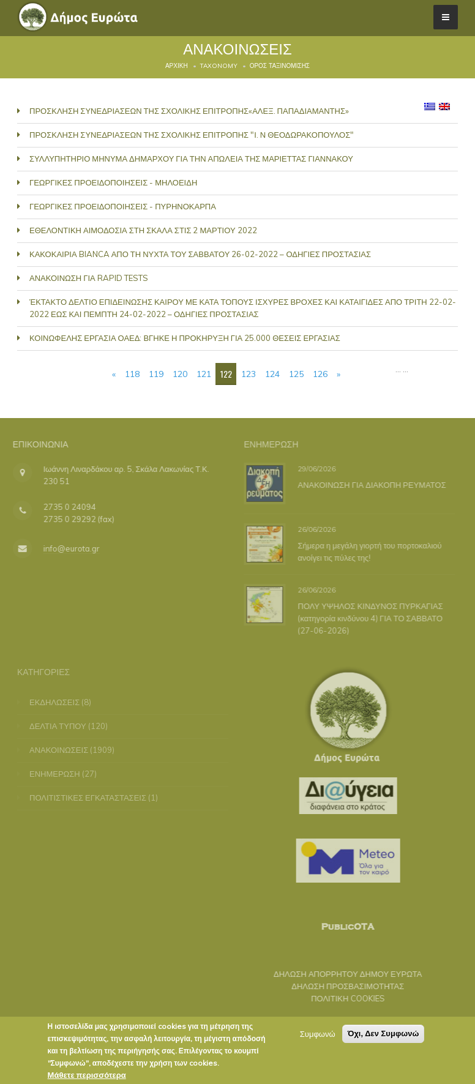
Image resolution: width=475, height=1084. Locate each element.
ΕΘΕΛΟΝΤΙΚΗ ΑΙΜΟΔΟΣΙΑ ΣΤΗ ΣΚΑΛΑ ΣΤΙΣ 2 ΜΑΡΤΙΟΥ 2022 (143, 230)
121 (203, 373)
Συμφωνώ (317, 1034)
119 (156, 373)
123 (248, 373)
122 (226, 373)
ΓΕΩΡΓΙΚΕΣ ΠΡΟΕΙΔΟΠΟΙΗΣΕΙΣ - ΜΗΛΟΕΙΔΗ (113, 182)
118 (132, 373)
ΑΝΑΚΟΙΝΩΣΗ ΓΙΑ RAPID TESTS (88, 278)
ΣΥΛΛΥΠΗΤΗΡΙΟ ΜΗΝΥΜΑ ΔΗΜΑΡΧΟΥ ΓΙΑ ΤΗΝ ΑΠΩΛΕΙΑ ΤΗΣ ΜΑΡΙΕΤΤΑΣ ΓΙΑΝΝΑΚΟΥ (191, 158)
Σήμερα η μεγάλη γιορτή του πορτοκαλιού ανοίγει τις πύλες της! (367, 551)
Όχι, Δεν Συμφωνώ (383, 1034)
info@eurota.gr (64, 548)
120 (180, 373)
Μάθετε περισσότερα (87, 1075)
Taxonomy (219, 66)
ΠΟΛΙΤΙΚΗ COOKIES (341, 998)
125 (296, 373)
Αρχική (176, 66)
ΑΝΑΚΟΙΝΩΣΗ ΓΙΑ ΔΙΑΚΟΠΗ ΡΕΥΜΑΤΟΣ (370, 484)
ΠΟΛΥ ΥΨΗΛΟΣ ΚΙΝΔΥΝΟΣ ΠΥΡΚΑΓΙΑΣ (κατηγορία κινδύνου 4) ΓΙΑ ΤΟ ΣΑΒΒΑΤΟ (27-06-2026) (368, 617)
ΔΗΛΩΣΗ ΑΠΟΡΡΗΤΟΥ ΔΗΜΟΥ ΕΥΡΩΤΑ (341, 974)
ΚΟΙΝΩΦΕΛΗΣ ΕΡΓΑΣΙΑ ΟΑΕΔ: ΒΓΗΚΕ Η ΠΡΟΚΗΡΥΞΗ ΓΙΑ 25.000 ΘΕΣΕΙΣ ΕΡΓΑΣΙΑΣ (184, 338)
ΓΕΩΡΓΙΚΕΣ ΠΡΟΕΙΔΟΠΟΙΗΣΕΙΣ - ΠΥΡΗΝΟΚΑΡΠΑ (122, 206)
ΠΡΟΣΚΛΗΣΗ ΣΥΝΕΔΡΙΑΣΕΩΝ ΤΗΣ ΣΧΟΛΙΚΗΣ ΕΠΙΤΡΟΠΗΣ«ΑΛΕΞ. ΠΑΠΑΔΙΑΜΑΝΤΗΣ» (189, 111)
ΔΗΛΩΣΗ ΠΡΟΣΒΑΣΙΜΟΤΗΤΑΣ (341, 986)
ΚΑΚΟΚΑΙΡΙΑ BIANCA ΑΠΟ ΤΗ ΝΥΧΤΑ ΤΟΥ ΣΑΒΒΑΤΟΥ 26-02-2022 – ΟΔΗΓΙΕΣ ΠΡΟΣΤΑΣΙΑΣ (200, 254)
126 (320, 373)
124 (272, 373)
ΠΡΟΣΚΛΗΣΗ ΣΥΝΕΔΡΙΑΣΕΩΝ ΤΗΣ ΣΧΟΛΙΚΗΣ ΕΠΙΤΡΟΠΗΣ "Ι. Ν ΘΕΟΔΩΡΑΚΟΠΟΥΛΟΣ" (191, 135)
